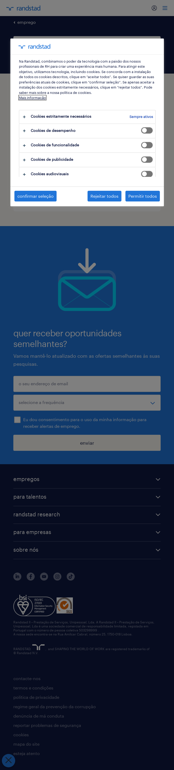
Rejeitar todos (104, 196)
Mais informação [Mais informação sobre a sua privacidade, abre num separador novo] (32, 98)
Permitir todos (142, 196)
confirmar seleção (35, 196)
